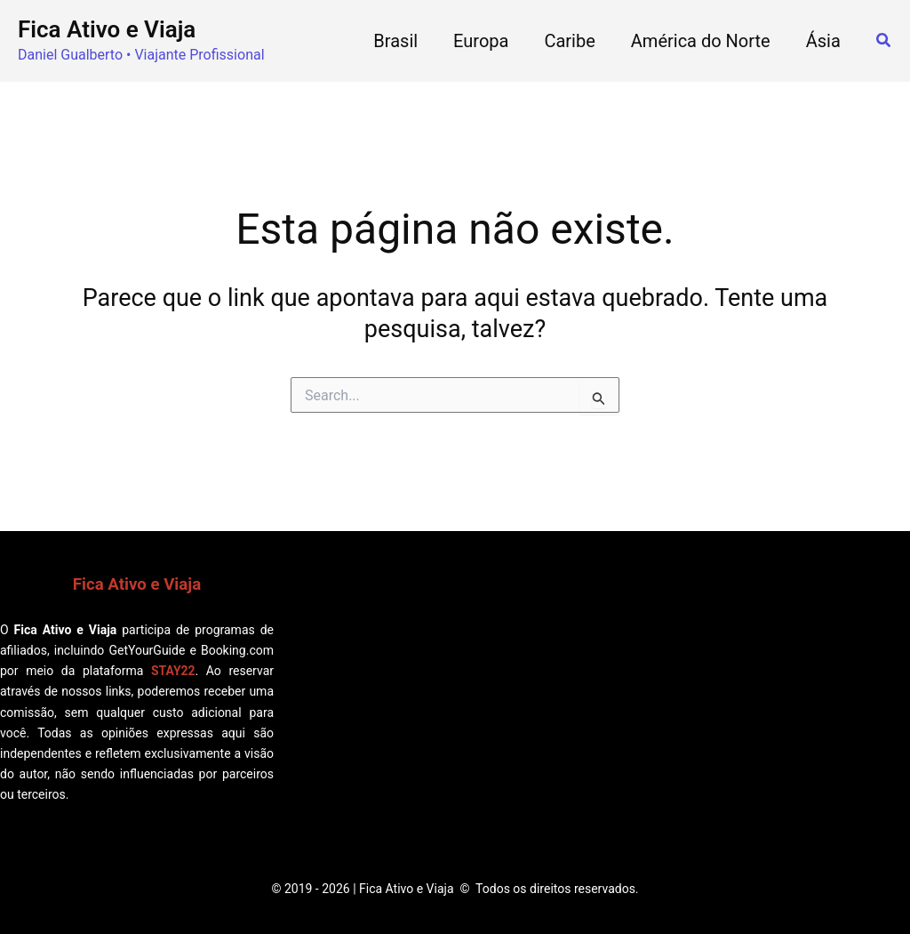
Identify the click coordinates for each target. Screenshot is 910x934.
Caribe (569, 41)
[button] (884, 40)
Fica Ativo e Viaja (107, 29)
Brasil (395, 41)
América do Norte (700, 41)
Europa (480, 41)
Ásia (823, 41)
